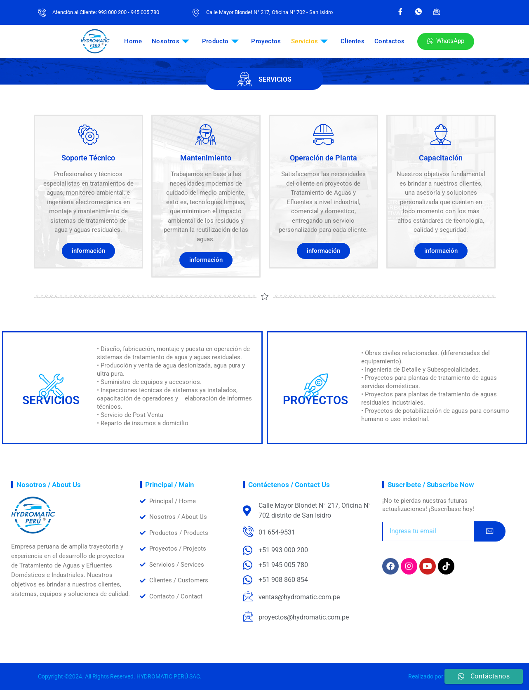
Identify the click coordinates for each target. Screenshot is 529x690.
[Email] (436, 12)
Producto (220, 41)
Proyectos (266, 41)
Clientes (352, 41)
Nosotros (171, 41)
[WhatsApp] (418, 12)
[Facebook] (400, 12)
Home (133, 41)
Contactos (389, 41)
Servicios (309, 41)
